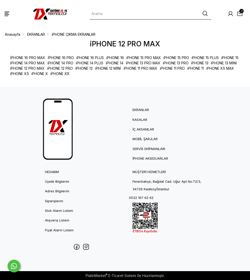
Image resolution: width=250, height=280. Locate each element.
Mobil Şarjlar (145, 139)
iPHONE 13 (199, 63)
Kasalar (139, 120)
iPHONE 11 (195, 68)
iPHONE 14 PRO (60, 63)
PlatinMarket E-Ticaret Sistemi (111, 275)
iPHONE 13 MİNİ (224, 63)
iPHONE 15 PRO (176, 57)
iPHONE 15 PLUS (205, 57)
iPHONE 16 (115, 57)
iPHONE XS (19, 73)
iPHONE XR (60, 73)
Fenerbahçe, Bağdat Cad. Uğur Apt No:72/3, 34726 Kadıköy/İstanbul (166, 185)
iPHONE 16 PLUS (90, 57)
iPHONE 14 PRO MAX (27, 63)
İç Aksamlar (143, 129)
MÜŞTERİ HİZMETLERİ (149, 172)
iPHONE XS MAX (220, 68)
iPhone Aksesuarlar (150, 158)
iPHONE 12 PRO (60, 68)
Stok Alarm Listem (59, 211)
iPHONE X (39, 73)
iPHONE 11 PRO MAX (140, 68)
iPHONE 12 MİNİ (108, 68)
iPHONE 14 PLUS (89, 63)
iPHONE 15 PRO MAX (143, 57)
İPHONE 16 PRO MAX (27, 57)
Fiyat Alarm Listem (59, 230)
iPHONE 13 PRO (176, 63)
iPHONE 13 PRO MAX (143, 63)
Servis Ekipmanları (148, 149)
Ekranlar (140, 110)
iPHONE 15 (230, 57)
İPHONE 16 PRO (61, 57)
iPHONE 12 (84, 68)
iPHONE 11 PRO (172, 68)
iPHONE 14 (114, 63)
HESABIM (52, 172)
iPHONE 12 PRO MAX (27, 68)
